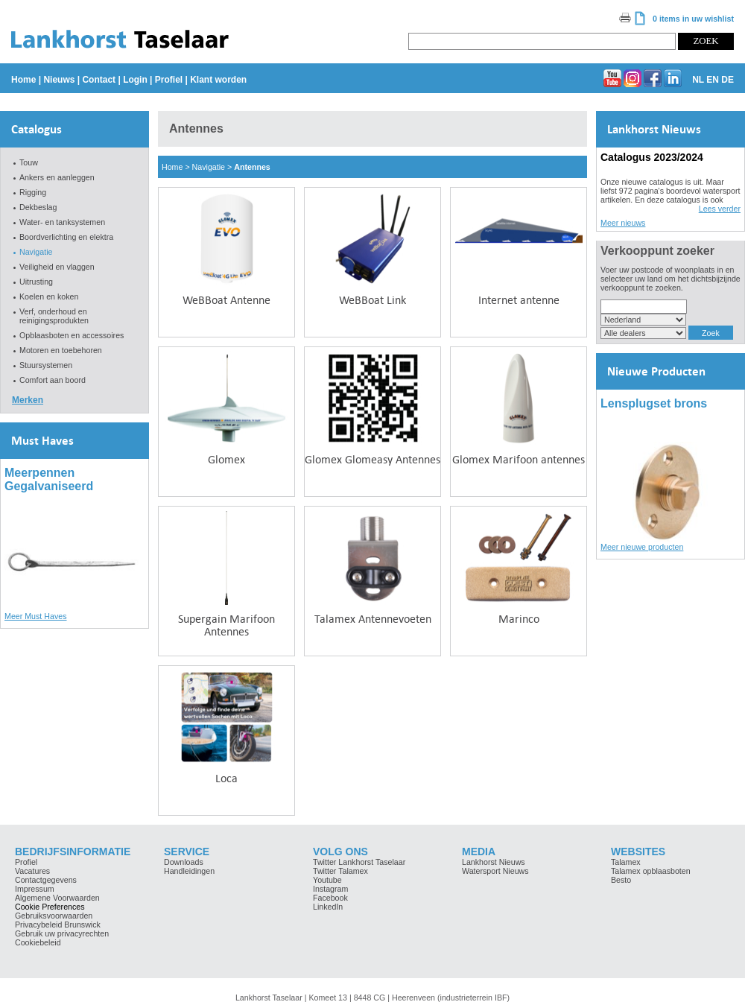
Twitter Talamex (340, 870)
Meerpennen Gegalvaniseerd (48, 479)
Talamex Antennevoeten (372, 618)
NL (698, 79)
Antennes (252, 166)
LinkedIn (328, 906)
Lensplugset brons (653, 403)
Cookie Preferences (50, 906)
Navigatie (35, 251)
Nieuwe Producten (656, 371)
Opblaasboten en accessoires (71, 335)
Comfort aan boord (52, 379)
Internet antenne (518, 300)
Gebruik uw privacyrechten (62, 933)
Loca (226, 778)
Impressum (34, 888)
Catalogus (36, 129)
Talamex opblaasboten (651, 870)
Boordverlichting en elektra (66, 236)
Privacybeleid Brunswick (58, 924)
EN (712, 79)
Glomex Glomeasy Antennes (372, 459)
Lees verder (720, 208)
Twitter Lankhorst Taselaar (359, 861)
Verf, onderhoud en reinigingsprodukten (54, 316)
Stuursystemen (45, 365)
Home (23, 79)
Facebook (330, 897)
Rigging (32, 192)
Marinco (518, 618)
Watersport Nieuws (495, 870)
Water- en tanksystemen (62, 222)
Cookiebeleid (38, 942)
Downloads (183, 861)
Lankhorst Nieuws (654, 129)
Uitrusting (36, 281)
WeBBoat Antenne (226, 300)
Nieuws (58, 79)
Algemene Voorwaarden (57, 897)
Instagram (330, 888)
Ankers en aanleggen (57, 177)
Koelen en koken (48, 296)
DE (727, 79)
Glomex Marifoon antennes (518, 459)
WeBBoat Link (372, 300)
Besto (621, 879)
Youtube (327, 879)
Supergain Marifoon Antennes (226, 625)
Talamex (626, 861)
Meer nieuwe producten (641, 546)
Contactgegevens (46, 879)
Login (135, 79)
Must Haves (42, 441)
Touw (28, 162)
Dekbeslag (38, 207)
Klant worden (218, 79)
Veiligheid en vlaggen (57, 266)
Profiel (169, 79)
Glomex (226, 459)
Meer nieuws (622, 222)
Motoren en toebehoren (60, 350)
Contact (98, 79)
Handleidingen (189, 870)
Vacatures (32, 870)
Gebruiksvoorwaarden (53, 915)
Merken (27, 400)
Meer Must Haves (35, 616)
